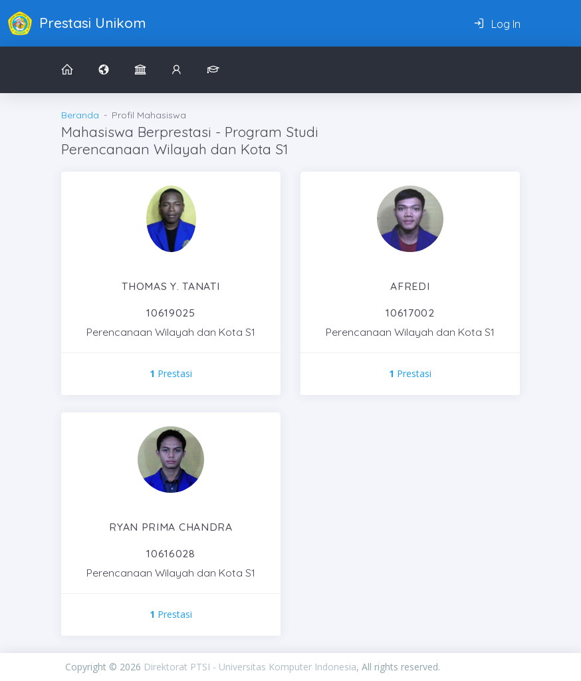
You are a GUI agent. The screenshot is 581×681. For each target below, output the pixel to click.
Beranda (80, 115)
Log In (497, 24)
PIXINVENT (478, 666)
